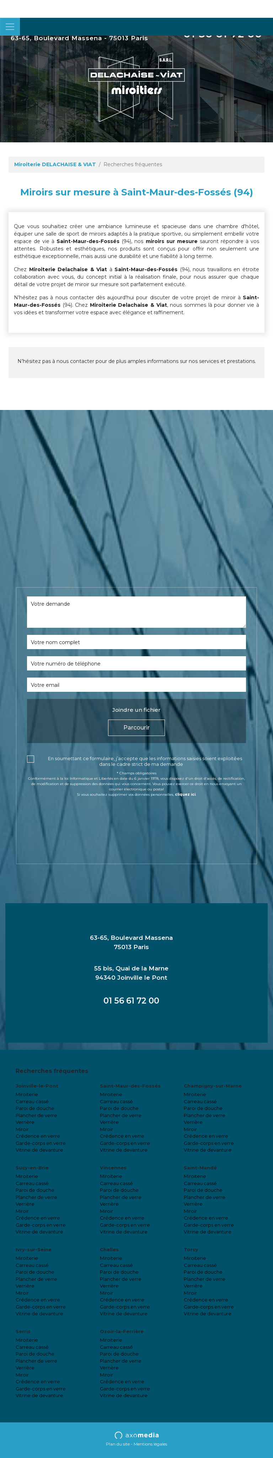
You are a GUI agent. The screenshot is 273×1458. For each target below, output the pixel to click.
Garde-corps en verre (41, 1143)
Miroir (22, 1129)
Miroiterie (27, 1094)
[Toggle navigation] (10, 27)
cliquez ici (185, 794)
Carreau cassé (32, 1101)
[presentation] (81, 817)
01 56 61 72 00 (131, 1001)
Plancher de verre (36, 1115)
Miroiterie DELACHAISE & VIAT (55, 164)
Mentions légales (150, 1444)
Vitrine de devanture (39, 1150)
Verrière (25, 1122)
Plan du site (118, 1444)
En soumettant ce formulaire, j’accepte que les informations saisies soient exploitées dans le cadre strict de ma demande (145, 761)
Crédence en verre (38, 1136)
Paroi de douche (35, 1108)
